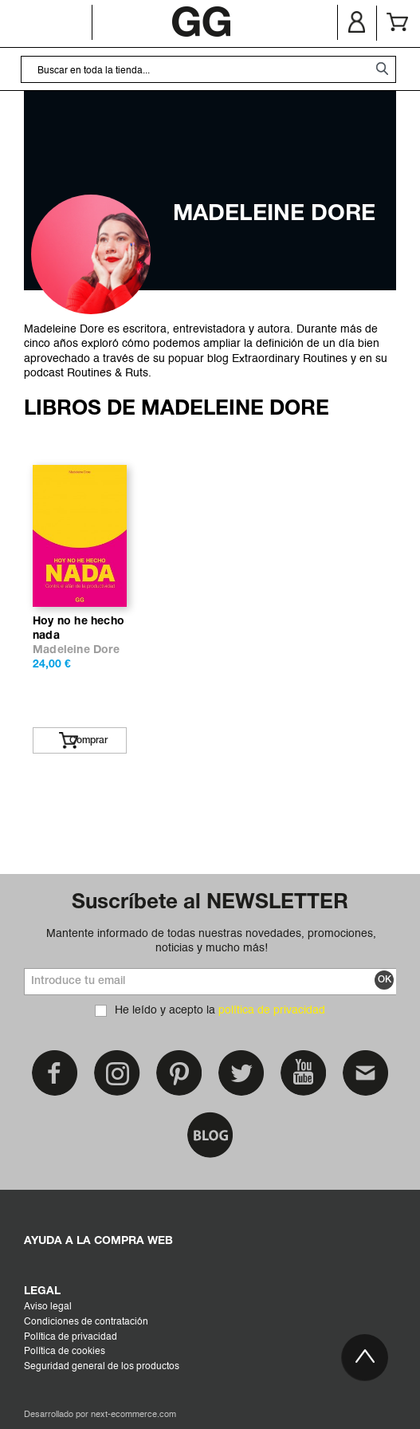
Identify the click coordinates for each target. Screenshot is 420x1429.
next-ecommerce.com (133, 1415)
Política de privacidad (70, 1337)
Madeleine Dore (76, 650)
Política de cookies (64, 1351)
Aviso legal (48, 1307)
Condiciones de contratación (86, 1322)
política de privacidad (271, 1010)
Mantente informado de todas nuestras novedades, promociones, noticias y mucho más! (211, 941)
